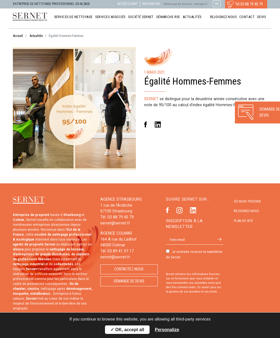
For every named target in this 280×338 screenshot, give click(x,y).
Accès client (127, 4)
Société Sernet (141, 17)
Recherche (151, 4)
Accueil (18, 36)
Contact (247, 17)
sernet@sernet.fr (115, 223)
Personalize (167, 329)
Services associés (110, 17)
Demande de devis (129, 281)
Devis (261, 17)
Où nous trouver (247, 201)
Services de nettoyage (73, 17)
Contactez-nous (129, 269)
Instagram (179, 210)
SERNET (151, 99)
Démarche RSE (168, 17)
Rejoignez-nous (223, 17)
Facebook (145, 124)
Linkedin (158, 124)
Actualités (192, 17)
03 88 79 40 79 (251, 4)
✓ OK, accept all (127, 329)
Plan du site (243, 221)
